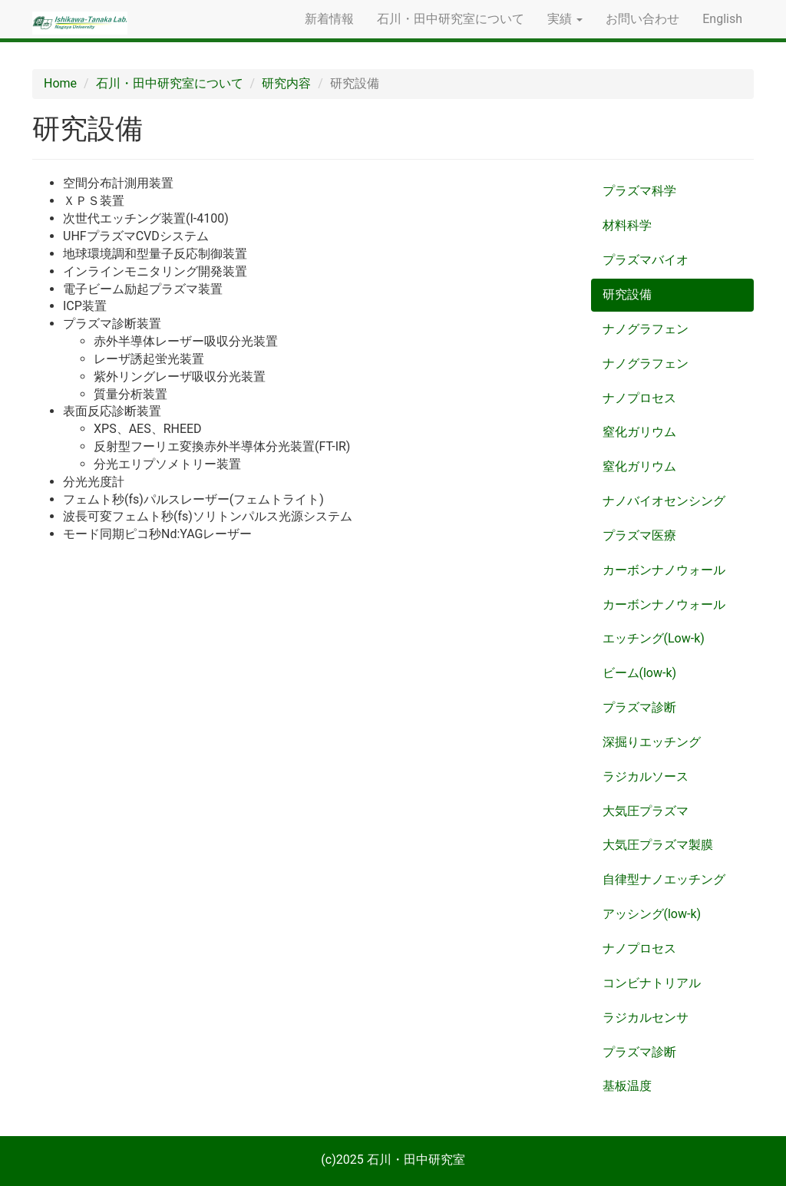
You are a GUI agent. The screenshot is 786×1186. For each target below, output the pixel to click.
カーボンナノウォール (664, 570)
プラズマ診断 (639, 707)
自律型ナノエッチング (664, 879)
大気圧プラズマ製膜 (658, 844)
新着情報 (329, 19)
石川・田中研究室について (450, 19)
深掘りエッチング (652, 742)
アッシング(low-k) (652, 914)
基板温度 (627, 1086)
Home (60, 83)
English (722, 19)
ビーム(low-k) (640, 673)
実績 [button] (565, 19)
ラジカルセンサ (646, 1017)
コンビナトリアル (652, 983)
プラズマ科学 (639, 190)
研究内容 (286, 83)
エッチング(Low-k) (654, 638)
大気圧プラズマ (646, 811)
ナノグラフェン (646, 329)
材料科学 (627, 225)
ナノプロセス (639, 398)
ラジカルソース (646, 776)
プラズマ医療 (639, 535)
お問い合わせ (642, 19)
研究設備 (627, 294)
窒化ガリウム (639, 432)
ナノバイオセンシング (664, 501)
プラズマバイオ (646, 260)
